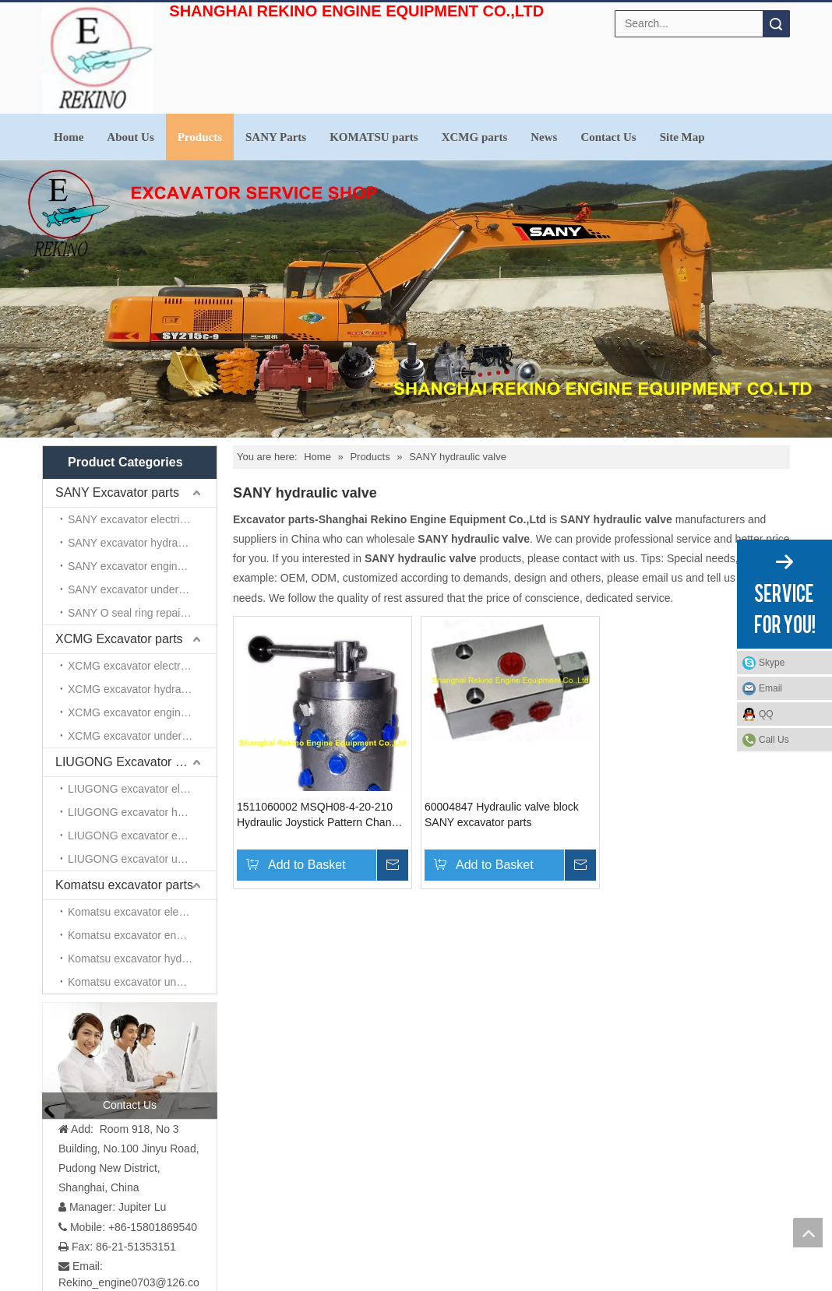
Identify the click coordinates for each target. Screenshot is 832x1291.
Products (200, 137)
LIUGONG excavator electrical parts (142, 789)
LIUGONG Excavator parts (129, 762)
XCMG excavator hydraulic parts (142, 689)
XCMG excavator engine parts (141, 712)
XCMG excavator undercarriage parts (142, 736)
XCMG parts (475, 137)
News (544, 137)
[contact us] (129, 1060)
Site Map (682, 137)
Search (776, 24)
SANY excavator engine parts (139, 566)
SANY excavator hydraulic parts (142, 542)
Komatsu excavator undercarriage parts (142, 982)
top (808, 1232)
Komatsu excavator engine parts (142, 935)
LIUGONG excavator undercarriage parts (142, 859)
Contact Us (608, 137)
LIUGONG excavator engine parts (142, 835)
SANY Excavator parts (117, 492)
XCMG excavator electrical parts (142, 666)
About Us (130, 137)
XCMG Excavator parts (119, 639)
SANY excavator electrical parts (142, 519)
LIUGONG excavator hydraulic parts (142, 812)
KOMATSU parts (374, 137)
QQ (766, 714)
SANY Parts (275, 137)
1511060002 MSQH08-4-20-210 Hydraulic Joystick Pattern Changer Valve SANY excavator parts (322, 815)
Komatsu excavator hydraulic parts (142, 958)
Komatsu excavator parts (124, 885)
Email (770, 688)
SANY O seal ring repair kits (135, 613)
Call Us (774, 739)
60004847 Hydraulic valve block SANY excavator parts (502, 814)
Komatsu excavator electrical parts (142, 912)
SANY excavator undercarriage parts (142, 589)
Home (68, 137)
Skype (771, 662)
